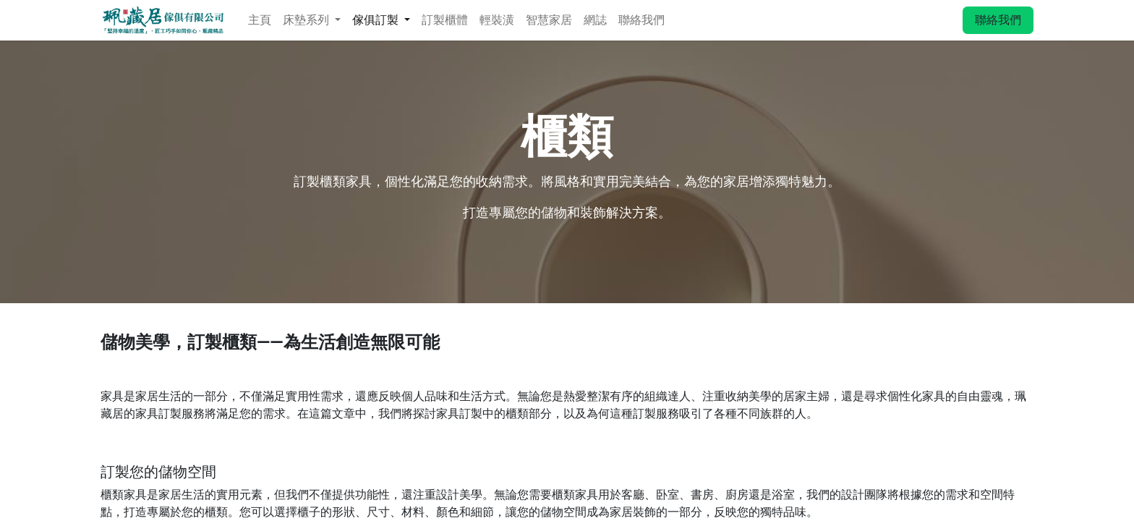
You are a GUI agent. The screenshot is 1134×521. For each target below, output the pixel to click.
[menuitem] (259, 20)
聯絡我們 (998, 20)
